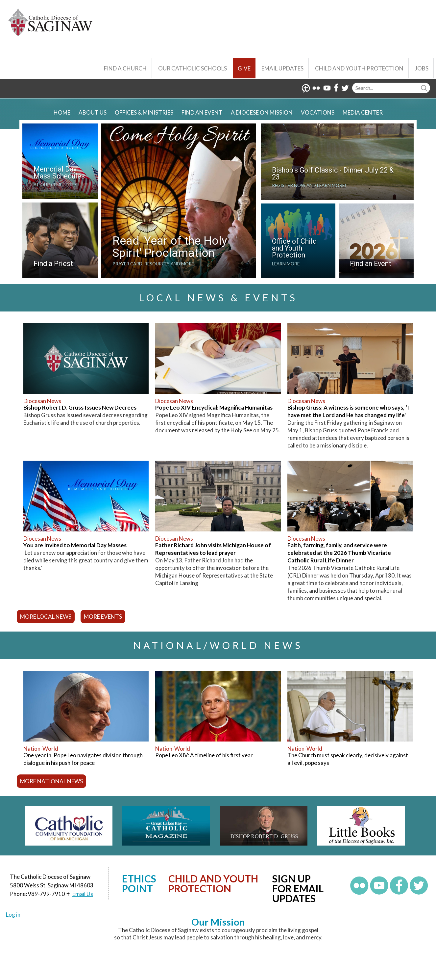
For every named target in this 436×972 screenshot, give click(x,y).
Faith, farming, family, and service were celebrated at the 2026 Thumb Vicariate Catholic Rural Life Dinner (339, 553)
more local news (45, 616)
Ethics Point (139, 883)
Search (425, 88)
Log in (13, 914)
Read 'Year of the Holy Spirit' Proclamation (169, 247)
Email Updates (282, 68)
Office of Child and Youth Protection (294, 248)
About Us (93, 112)
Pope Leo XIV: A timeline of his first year (204, 755)
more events (103, 616)
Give (244, 68)
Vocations (317, 112)
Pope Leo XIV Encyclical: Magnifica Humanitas (214, 407)
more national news (51, 781)
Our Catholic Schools (192, 68)
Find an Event (202, 112)
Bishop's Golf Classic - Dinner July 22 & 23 (333, 173)
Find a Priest (53, 263)
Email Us (82, 893)
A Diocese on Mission (262, 112)
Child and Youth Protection (359, 68)
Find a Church (125, 68)
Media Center (363, 112)
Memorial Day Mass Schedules (59, 172)
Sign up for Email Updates (298, 888)
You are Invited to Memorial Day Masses (75, 545)
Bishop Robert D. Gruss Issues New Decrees (79, 407)
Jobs (421, 68)
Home (62, 112)
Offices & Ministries (144, 112)
